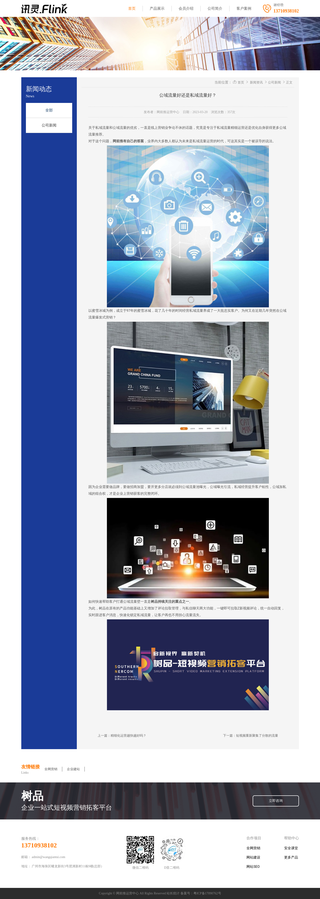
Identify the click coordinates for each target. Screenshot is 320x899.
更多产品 (291, 857)
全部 (49, 110)
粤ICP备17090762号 (207, 893)
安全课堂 (291, 848)
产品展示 (157, 8)
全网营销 (50, 769)
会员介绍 (186, 8)
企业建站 (73, 769)
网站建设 (253, 857)
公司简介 (215, 8)
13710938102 (39, 845)
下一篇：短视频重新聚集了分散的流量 (250, 735)
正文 (289, 82)
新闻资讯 (256, 82)
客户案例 (243, 8)
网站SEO (253, 867)
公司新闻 (49, 125)
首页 (132, 8)
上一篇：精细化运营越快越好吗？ (122, 735)
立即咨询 (276, 801)
